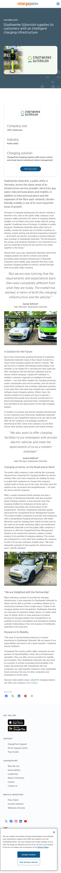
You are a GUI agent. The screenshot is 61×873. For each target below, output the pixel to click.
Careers (11, 782)
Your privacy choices (28, 862)
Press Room (13, 800)
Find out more (30, 169)
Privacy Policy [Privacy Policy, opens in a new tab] (43, 847)
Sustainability (14, 770)
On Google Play (17, 728)
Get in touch (32, 683)
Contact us (12, 785)
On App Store (16, 722)
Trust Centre (13, 752)
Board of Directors (16, 778)
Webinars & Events (16, 808)
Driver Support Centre (18, 748)
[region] (28, 849)
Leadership (13, 774)
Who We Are (13, 766)
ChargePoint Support (17, 744)
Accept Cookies (29, 854)
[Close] (54, 832)
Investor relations (16, 803)
